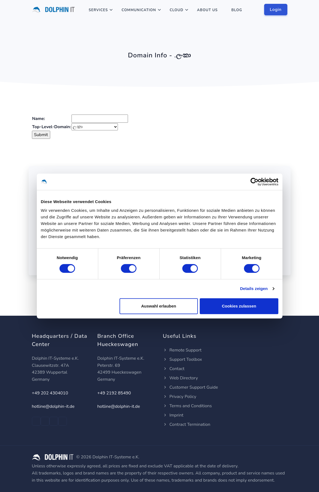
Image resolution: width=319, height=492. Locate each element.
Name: (38, 119)
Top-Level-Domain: (51, 127)
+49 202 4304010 (50, 393)
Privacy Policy (179, 397)
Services (98, 10)
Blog (236, 10)
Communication (138, 10)
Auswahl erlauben (158, 306)
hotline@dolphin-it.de (53, 406)
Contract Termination (186, 424)
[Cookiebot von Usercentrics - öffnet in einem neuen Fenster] (254, 182)
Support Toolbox (182, 359)
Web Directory (180, 378)
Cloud (176, 10)
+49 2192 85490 (114, 393)
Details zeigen (254, 288)
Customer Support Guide (190, 387)
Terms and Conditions (187, 406)
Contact (173, 369)
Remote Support (182, 350)
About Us (207, 10)
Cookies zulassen (239, 306)
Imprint (173, 415)
